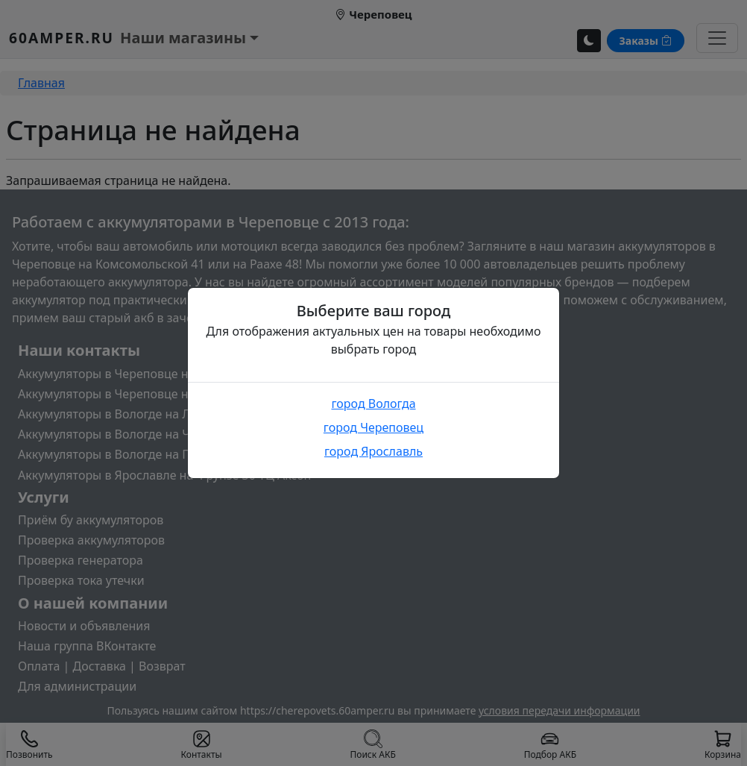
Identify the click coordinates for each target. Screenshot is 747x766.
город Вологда (373, 403)
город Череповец (373, 427)
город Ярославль (373, 451)
